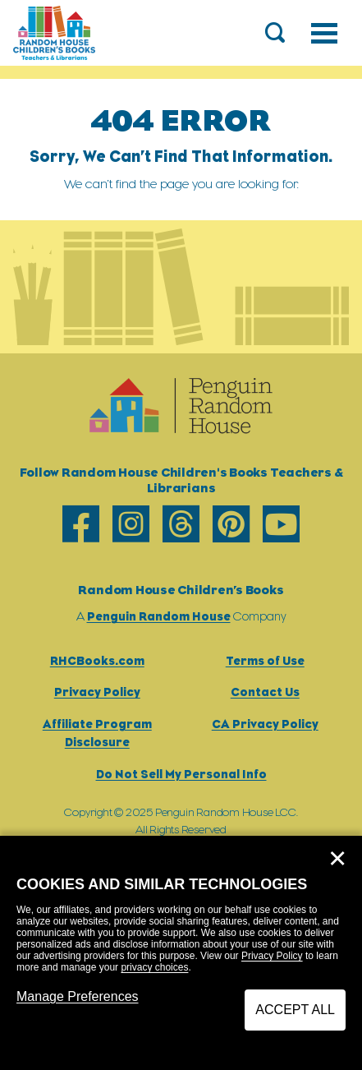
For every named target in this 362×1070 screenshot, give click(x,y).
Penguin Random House (159, 616)
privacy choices (154, 967)
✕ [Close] (337, 859)
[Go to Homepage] (54, 33)
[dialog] (181, 953)
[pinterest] (231, 523)
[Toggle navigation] (324, 33)
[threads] (181, 523)
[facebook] (80, 523)
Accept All (295, 1010)
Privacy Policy (272, 956)
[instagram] (130, 523)
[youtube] (281, 523)
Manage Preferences (77, 996)
